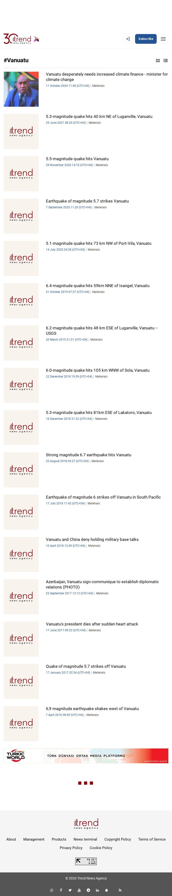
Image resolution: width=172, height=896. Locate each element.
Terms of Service (152, 839)
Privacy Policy (71, 848)
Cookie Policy (101, 848)
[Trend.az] (22, 39)
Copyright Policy (117, 839)
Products (59, 839)
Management (33, 839)
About (11, 839)
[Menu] (163, 39)
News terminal (85, 839)
